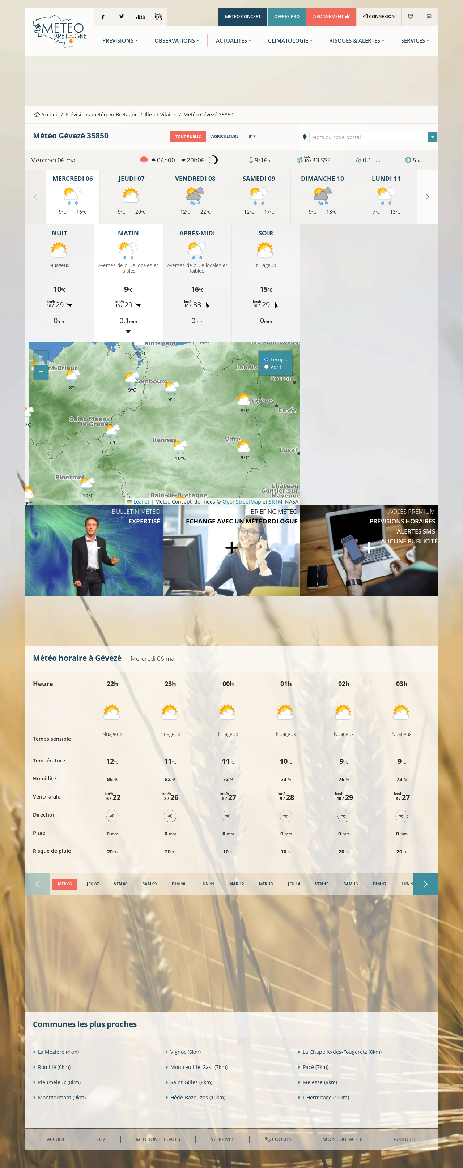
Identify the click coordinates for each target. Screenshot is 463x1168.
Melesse (317, 1082)
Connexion (379, 16)
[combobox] (373, 137)
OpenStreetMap (241, 501)
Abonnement (331, 16)
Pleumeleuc (57, 1082)
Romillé (52, 1067)
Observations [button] (174, 40)
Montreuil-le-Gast (196, 1067)
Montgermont (59, 1097)
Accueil (46, 114)
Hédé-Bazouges (195, 1097)
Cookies (278, 1138)
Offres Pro (287, 16)
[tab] (64, 884)
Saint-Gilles (188, 1082)
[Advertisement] (231, 80)
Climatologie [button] (288, 40)
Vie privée (222, 1138)
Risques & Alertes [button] (354, 40)
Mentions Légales (158, 1138)
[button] (28, 496)
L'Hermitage (323, 1097)
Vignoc (183, 1051)
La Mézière (56, 1051)
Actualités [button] (231, 40)
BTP (252, 136)
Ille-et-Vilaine (161, 114)
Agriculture (224, 136)
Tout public (188, 136)
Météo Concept (243, 16)
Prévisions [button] (117, 40)
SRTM (276, 501)
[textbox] (374, 137)
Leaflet (138, 501)
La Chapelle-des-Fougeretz (340, 1051)
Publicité (405, 1138)
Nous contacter (342, 1138)
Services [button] (413, 40)
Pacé (313, 1067)
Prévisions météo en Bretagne (101, 114)
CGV (100, 1138)
